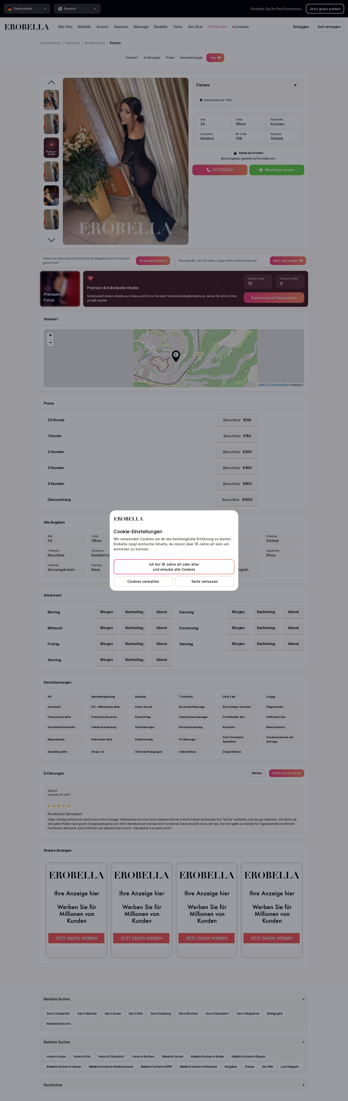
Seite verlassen (204, 581)
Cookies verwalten (143, 581)
